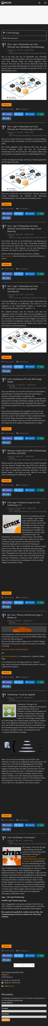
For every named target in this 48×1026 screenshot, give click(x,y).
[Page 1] (22, 965)
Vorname (5, 1008)
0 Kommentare (23, 109)
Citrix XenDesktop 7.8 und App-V (21, 837)
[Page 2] (25, 965)
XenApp (11, 386)
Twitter (18, 114)
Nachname (5, 1014)
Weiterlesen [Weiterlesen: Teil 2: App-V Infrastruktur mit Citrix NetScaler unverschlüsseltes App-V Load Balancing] (6, 264)
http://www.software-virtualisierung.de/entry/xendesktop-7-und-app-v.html (34, 859)
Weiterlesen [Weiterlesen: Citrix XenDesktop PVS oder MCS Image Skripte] (6, 429)
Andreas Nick (29, 50)
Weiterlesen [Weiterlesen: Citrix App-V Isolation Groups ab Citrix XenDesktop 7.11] (6, 593)
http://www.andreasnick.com (11, 656)
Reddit (6, 118)
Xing (40, 114)
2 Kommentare (23, 820)
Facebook (7, 114)
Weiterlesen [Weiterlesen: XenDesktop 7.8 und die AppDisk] (6, 815)
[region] (24, 15)
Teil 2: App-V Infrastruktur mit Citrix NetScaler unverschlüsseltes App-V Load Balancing (24, 228)
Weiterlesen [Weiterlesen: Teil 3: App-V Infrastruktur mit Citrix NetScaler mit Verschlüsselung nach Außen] (6, 204)
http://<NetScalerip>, (7, 256)
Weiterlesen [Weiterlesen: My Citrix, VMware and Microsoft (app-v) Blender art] (6, 672)
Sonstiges (12, 622)
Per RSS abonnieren (11, 38)
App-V (11, 52)
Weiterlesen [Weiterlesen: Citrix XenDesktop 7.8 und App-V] (6, 946)
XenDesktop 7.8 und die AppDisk (21, 694)
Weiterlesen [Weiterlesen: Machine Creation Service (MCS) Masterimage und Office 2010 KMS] (6, 480)
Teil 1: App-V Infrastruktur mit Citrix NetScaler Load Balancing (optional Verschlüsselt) (22, 289)
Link (33, 308)
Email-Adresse (7, 1003)
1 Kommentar (23, 269)
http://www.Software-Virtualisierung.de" (15, 649)
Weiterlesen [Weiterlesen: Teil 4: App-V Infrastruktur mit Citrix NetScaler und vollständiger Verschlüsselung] (6, 104)
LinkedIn (30, 114)
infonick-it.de (8, 986)
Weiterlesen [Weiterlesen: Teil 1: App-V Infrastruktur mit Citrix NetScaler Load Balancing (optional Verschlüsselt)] (6, 357)
